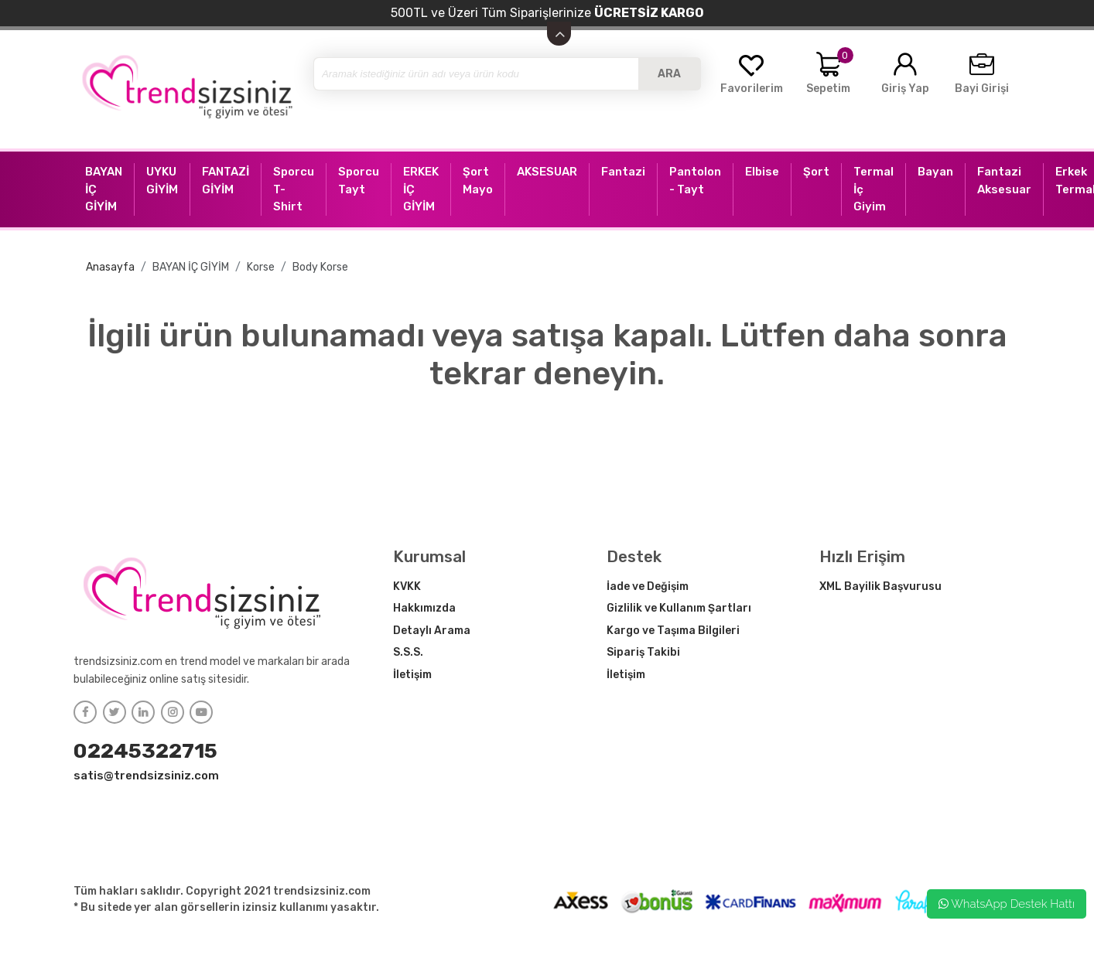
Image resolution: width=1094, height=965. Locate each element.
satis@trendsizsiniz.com (146, 776)
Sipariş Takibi (643, 652)
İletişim (412, 674)
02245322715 (145, 750)
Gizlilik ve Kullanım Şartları (679, 608)
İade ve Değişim (648, 586)
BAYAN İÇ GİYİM (190, 267)
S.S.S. (408, 652)
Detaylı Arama (431, 630)
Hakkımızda (424, 608)
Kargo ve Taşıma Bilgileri (673, 630)
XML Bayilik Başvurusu (880, 586)
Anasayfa (110, 267)
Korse (261, 267)
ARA (669, 73)
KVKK (407, 586)
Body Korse (320, 267)
